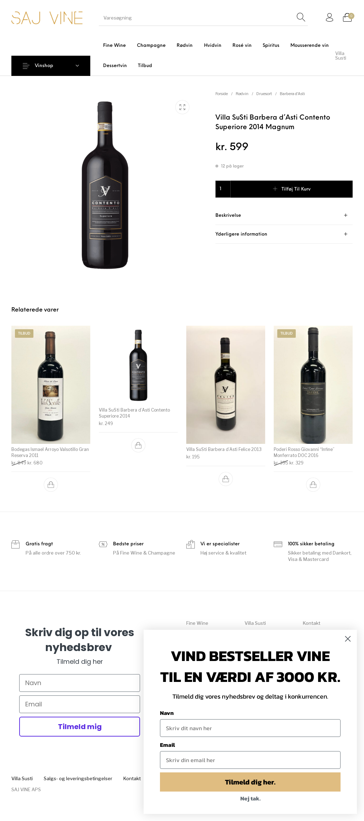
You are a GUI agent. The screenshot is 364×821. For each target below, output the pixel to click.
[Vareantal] (223, 189)
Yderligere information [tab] (241, 234)
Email (167, 744)
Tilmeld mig (80, 727)
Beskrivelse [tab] (228, 215)
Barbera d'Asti (292, 93)
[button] (51, 481)
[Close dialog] (348, 639)
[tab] (284, 215)
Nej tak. (250, 798)
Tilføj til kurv (296, 189)
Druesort (264, 93)
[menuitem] (114, 45)
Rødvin (242, 93)
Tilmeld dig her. (250, 782)
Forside (221, 93)
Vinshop (44, 66)
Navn (167, 713)
